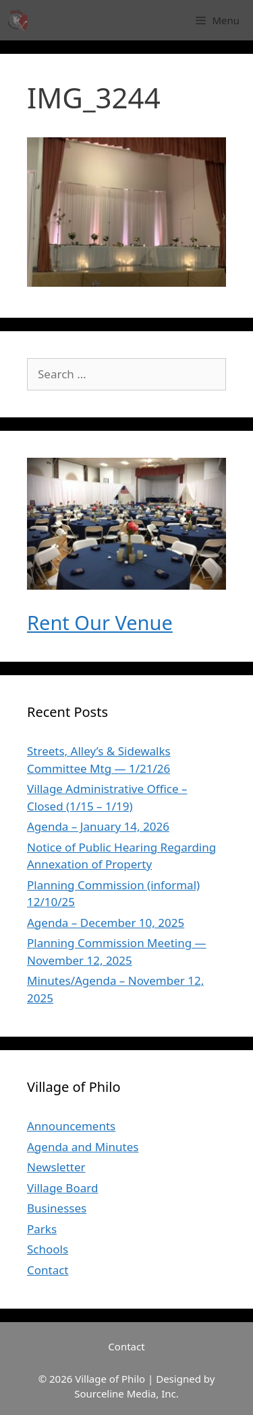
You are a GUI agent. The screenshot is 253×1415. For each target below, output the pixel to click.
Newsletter (56, 1167)
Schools (47, 1249)
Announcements (71, 1126)
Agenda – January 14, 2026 (98, 826)
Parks (42, 1229)
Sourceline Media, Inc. (126, 1393)
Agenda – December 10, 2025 (105, 922)
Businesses (56, 1208)
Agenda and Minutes (82, 1146)
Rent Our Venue (100, 622)
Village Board (62, 1188)
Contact (48, 1270)
